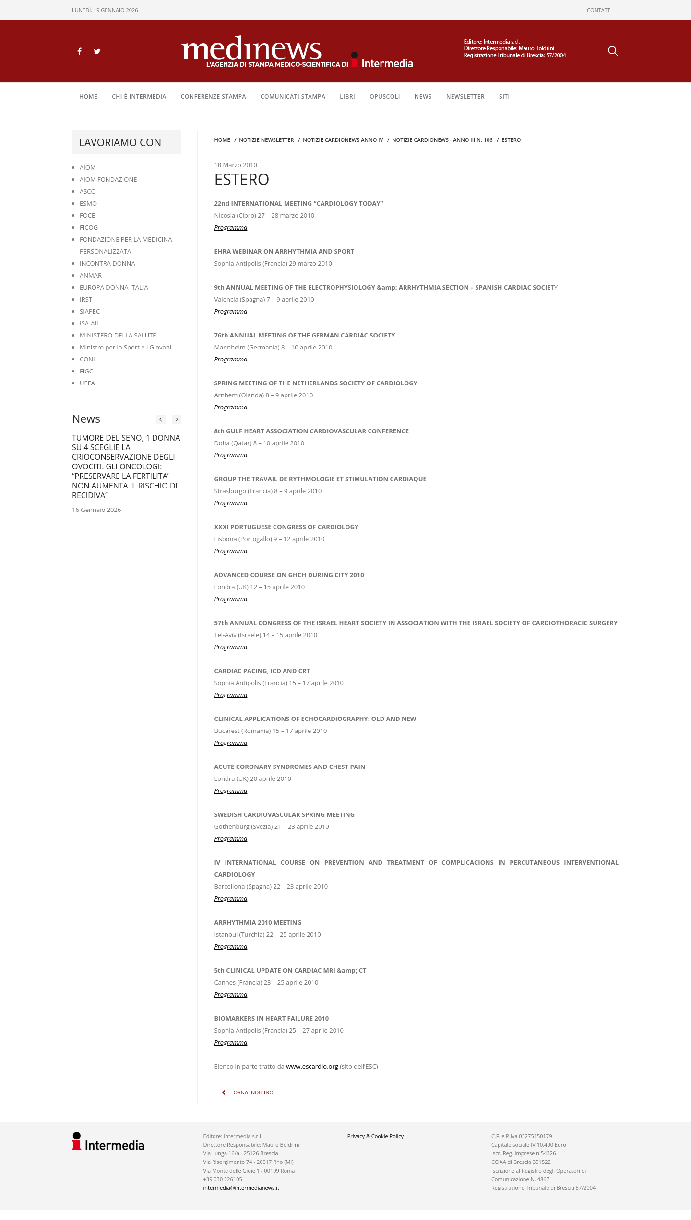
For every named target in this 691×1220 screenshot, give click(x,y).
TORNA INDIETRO (251, 1092)
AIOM (88, 167)
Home (88, 97)
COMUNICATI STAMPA (293, 97)
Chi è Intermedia (139, 97)
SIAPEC (90, 311)
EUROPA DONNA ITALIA (114, 287)
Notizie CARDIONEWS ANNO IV (343, 139)
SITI (504, 97)
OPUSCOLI (384, 97)
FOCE (87, 215)
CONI (87, 359)
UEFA (87, 383)
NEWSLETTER (465, 97)
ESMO (88, 203)
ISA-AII (89, 323)
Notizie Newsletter (266, 139)
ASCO (88, 191)
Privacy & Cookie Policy (375, 1135)
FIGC (86, 371)
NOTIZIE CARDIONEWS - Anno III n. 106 (442, 139)
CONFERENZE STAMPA (213, 97)
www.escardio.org (312, 1066)
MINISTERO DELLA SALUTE (118, 335)
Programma (230, 311)
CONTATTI (599, 9)
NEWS (423, 97)
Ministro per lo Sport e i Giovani (125, 347)
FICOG (89, 227)
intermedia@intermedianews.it (241, 1187)
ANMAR (91, 275)
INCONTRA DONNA (107, 263)
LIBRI (347, 97)
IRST (86, 299)
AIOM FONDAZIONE (108, 179)
